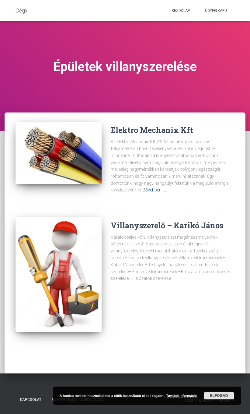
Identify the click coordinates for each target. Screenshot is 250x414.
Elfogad (219, 396)
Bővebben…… (155, 189)
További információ (181, 396)
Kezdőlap (181, 11)
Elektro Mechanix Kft (152, 130)
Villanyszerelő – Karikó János (167, 225)
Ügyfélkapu (216, 11)
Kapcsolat (30, 400)
